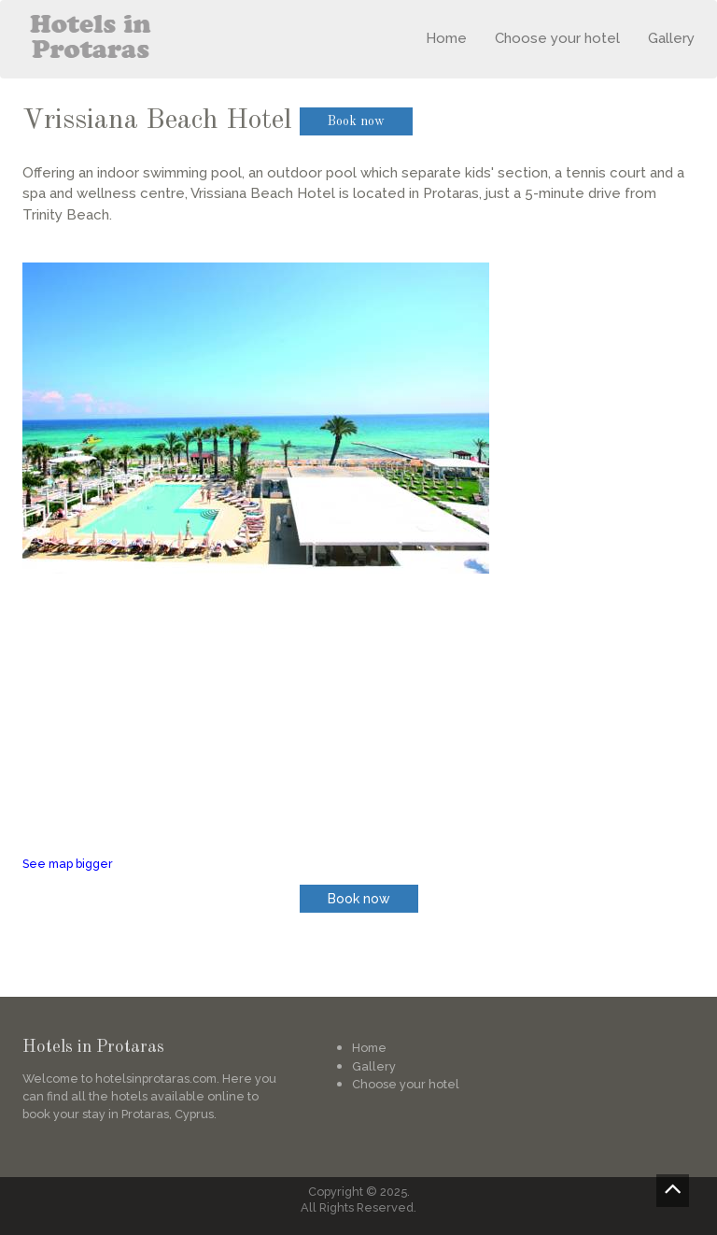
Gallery (671, 38)
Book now (356, 121)
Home (446, 38)
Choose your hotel (557, 38)
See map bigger (67, 864)
